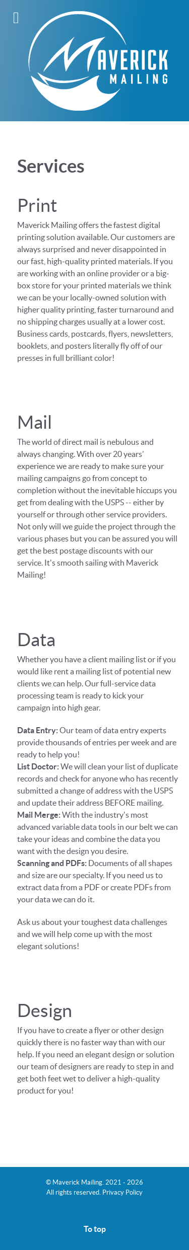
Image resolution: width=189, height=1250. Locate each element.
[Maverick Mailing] (94, 60)
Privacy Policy (122, 1192)
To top (95, 1228)
